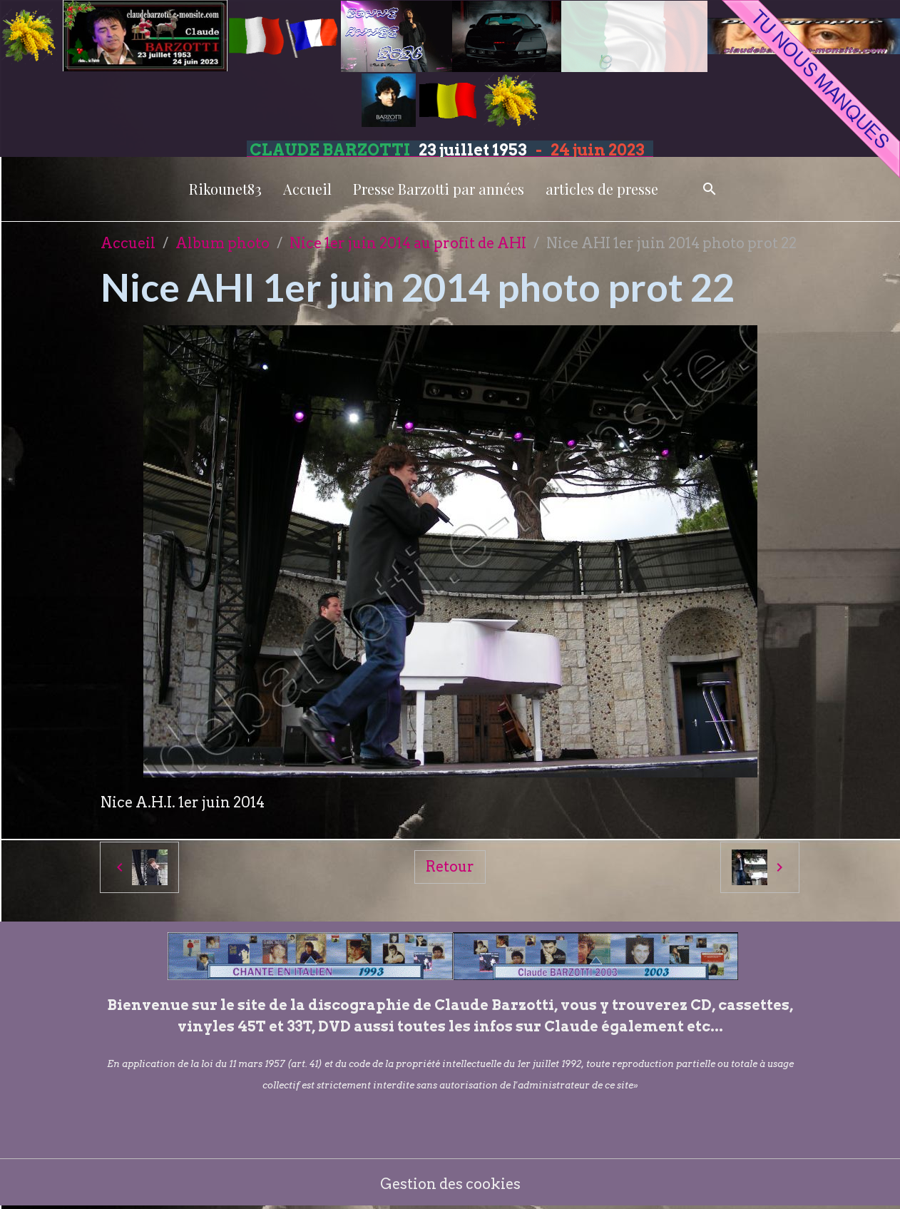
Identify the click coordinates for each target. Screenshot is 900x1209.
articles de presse (602, 188)
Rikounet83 (225, 188)
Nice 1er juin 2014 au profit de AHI (408, 243)
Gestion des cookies (450, 1184)
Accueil (307, 188)
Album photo (222, 243)
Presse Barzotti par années (438, 188)
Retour (450, 866)
